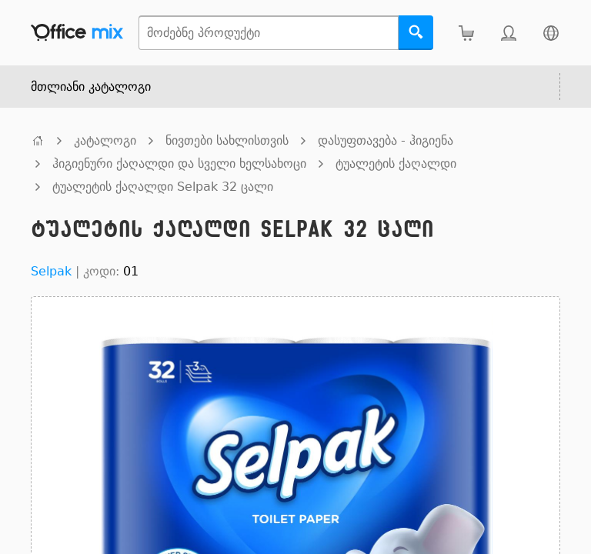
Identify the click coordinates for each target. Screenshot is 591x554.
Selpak (51, 271)
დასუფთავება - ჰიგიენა (385, 140)
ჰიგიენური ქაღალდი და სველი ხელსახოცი (179, 163)
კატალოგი (105, 140)
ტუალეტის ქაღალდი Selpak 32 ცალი (162, 186)
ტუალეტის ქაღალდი (396, 163)
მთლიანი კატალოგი (91, 86)
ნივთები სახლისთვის (227, 140)
